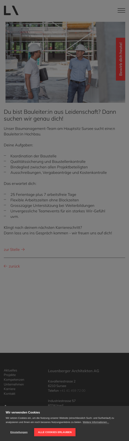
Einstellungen (19, 432)
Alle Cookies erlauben (55, 432)
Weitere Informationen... (96, 422)
